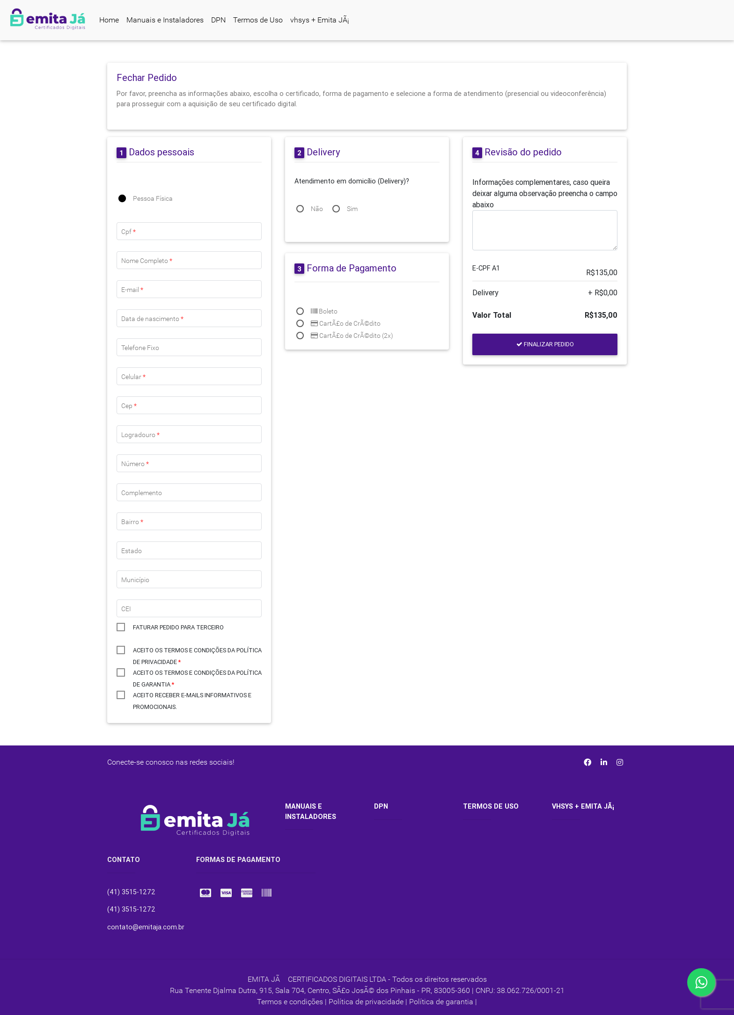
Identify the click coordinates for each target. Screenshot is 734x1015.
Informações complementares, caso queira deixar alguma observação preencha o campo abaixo (544, 193)
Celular (133, 376)
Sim (352, 208)
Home (109, 19)
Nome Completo (146, 260)
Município (135, 580)
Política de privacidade (366, 1001)
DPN (218, 19)
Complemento (141, 493)
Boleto (324, 311)
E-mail (132, 289)
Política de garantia (441, 1001)
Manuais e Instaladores (165, 19)
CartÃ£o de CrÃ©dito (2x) (352, 335)
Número (135, 463)
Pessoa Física (153, 198)
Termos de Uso (258, 19)
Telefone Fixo (140, 347)
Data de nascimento (152, 318)
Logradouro (140, 434)
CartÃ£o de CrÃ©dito (346, 323)
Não (317, 208)
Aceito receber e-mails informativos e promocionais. (192, 696)
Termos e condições (290, 1001)
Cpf (128, 231)
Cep (129, 405)
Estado (131, 551)
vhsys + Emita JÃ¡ (319, 19)
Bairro (132, 522)
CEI (126, 609)
